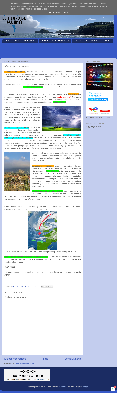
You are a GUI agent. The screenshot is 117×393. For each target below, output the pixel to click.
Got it (66, 13)
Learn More (55, 13)
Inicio (45, 358)
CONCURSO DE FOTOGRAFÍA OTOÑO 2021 (92, 41)
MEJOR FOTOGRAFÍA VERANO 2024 (20, 41)
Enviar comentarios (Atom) (24, 364)
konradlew (62, 387)
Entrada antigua (73, 358)
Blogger (85, 387)
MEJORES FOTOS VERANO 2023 (55, 41)
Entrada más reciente (15, 358)
